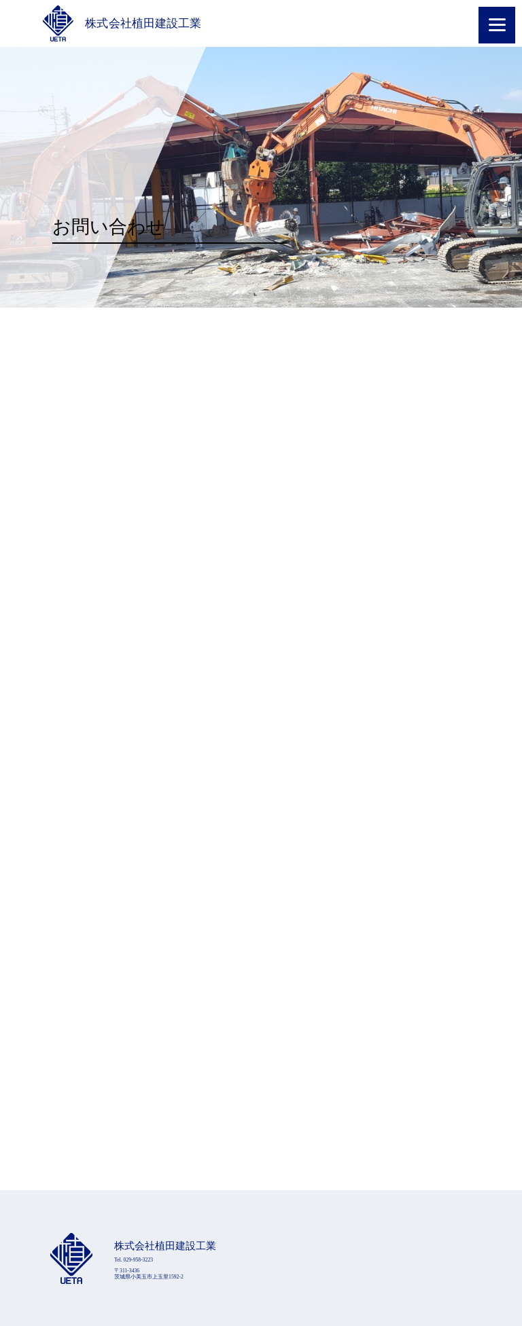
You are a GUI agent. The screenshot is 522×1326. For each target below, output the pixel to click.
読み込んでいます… (261, 748)
